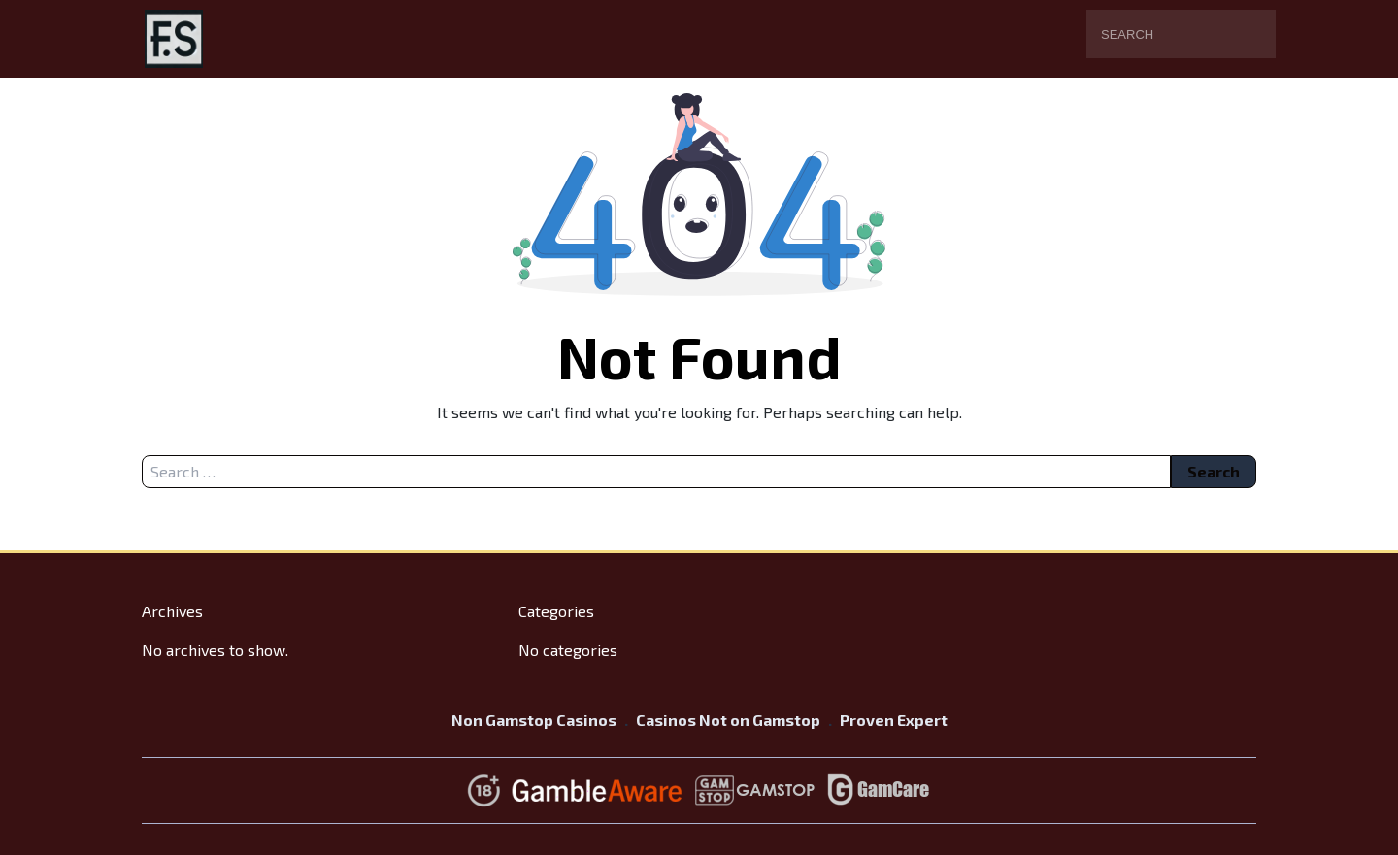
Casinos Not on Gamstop (728, 719)
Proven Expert (894, 719)
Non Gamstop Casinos (533, 719)
